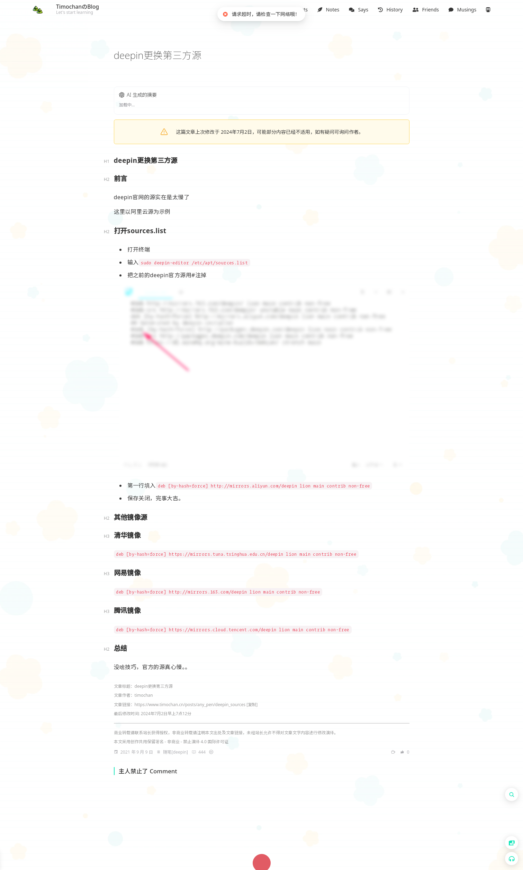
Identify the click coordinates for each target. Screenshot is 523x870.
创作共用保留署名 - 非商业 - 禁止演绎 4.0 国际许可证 (179, 741)
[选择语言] (511, 842)
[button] (266, 9)
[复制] (252, 704)
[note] (266, 9)
